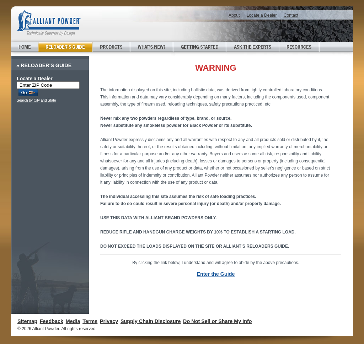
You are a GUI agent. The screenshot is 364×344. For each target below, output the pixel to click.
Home (24, 47)
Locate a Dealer (262, 15)
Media (73, 321)
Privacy (109, 321)
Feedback (51, 321)
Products (111, 47)
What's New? (151, 47)
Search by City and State (36, 100)
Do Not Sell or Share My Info (217, 321)
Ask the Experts (252, 47)
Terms (89, 321)
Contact (291, 15)
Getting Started (199, 47)
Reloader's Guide (65, 47)
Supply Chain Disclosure (151, 321)
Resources (299, 47)
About (234, 15)
